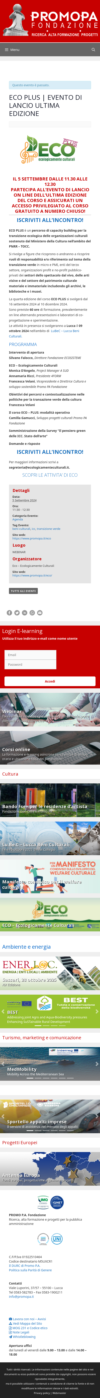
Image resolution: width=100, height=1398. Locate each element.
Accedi (50, 681)
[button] (3, 1011)
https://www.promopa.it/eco (32, 538)
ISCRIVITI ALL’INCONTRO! (50, 220)
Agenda (18, 519)
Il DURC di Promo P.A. (24, 1265)
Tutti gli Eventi (23, 591)
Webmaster (59, 1393)
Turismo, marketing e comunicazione (41, 1038)
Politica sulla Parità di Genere (30, 1270)
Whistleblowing (22, 1337)
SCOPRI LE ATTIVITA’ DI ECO (50, 475)
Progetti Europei (19, 1142)
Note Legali (19, 1332)
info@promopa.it (21, 1296)
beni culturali (21, 529)
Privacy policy (42, 1393)
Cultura (10, 774)
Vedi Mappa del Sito (25, 1323)
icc (33, 529)
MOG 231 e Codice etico (28, 1328)
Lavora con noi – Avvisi (27, 1319)
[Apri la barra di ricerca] (93, 49)
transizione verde (48, 529)
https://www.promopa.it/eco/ (32, 575)
